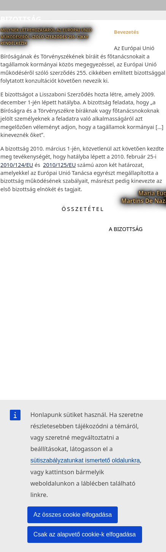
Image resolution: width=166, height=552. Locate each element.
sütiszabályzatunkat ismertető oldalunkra (85, 460)
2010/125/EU (59, 164)
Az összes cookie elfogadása (72, 514)
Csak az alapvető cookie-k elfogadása (84, 534)
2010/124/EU (16, 164)
